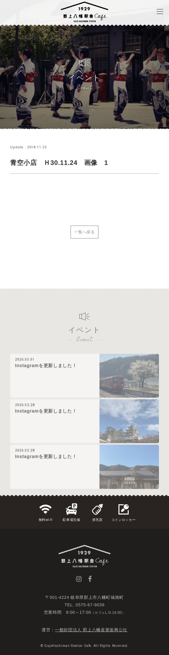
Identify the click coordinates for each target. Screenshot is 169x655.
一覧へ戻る (84, 235)
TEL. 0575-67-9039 (84, 604)
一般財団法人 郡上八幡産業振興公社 (91, 629)
